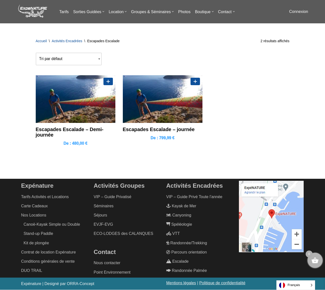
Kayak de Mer (181, 206)
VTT (173, 234)
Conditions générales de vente (48, 261)
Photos (185, 12)
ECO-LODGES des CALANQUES (123, 234)
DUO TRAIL (31, 271)
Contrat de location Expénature (48, 252)
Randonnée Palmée (186, 271)
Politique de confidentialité (222, 283)
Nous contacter (107, 263)
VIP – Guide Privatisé (112, 197)
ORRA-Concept (81, 284)
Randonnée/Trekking (186, 243)
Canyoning (178, 215)
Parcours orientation (186, 252)
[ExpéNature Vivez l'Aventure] (32, 11)
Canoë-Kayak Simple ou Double (52, 224)
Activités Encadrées (67, 41)
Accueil (41, 41)
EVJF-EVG (103, 224)
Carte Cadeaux (34, 206)
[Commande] (69, 58)
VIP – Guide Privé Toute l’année (194, 197)
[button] (103, 11)
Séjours (100, 215)
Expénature (31, 284)
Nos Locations (33, 215)
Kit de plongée (36, 243)
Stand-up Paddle (38, 234)
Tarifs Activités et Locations (45, 197)
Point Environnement (112, 272)
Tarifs (64, 12)
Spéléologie (179, 224)
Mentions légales (181, 283)
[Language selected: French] (295, 285)
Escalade (177, 261)
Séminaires (104, 206)
